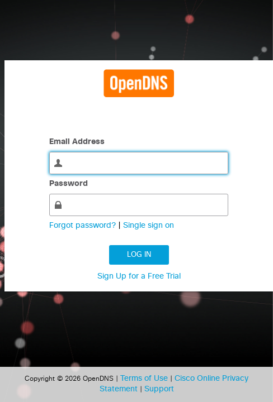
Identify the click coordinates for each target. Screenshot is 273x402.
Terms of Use (145, 378)
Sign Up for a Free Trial (139, 276)
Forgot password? (83, 225)
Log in (139, 255)
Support (159, 389)
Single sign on (148, 225)
